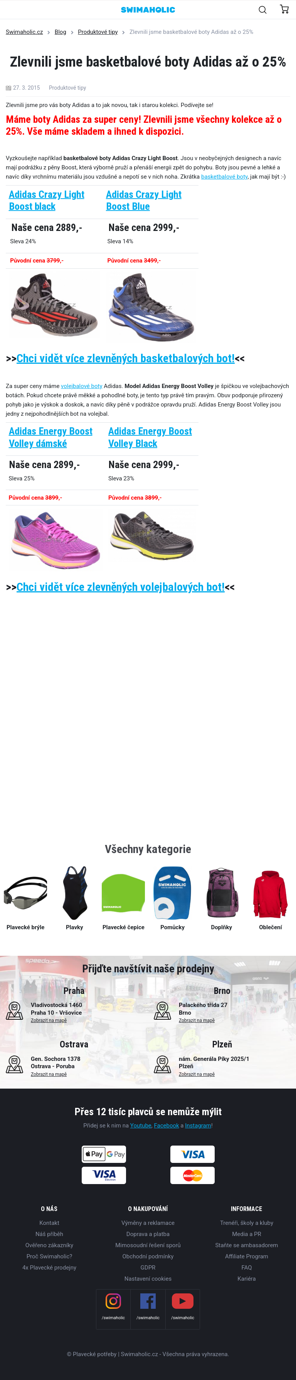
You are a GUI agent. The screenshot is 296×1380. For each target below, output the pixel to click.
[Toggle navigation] (10, 10)
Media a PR (246, 1234)
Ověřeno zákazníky (49, 1245)
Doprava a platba (148, 1234)
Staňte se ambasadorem (246, 1245)
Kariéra (246, 1278)
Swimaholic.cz (24, 31)
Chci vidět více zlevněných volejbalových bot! (121, 587)
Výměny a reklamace (148, 1222)
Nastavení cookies (148, 1278)
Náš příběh (49, 1234)
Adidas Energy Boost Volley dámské (50, 437)
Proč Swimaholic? (49, 1256)
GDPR (148, 1267)
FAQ (246, 1267)
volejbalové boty (81, 386)
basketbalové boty (224, 176)
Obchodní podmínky (148, 1256)
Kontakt (49, 1222)
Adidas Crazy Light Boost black (46, 200)
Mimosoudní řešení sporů (148, 1245)
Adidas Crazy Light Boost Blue (144, 200)
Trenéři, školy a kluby (246, 1222)
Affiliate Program (246, 1256)
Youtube (140, 1125)
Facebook (166, 1125)
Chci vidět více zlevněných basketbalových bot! (126, 358)
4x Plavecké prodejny (49, 1267)
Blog (60, 31)
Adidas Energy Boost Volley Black (150, 437)
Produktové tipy (98, 31)
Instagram (198, 1125)
